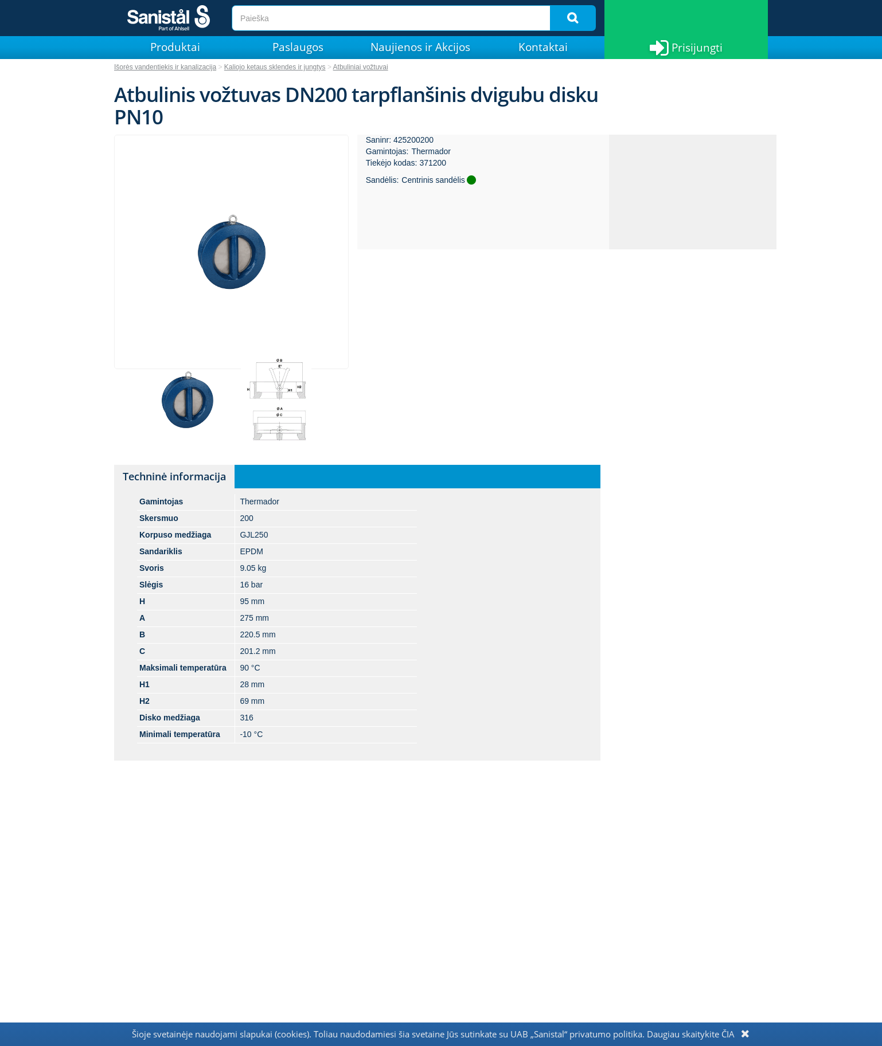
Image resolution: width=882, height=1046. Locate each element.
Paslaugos (297, 47)
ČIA (728, 1034)
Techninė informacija (174, 476)
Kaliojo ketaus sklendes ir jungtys (275, 67)
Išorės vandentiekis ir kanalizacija (165, 67)
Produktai (175, 47)
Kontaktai (543, 47)
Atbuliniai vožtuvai (360, 67)
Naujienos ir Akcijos (420, 47)
